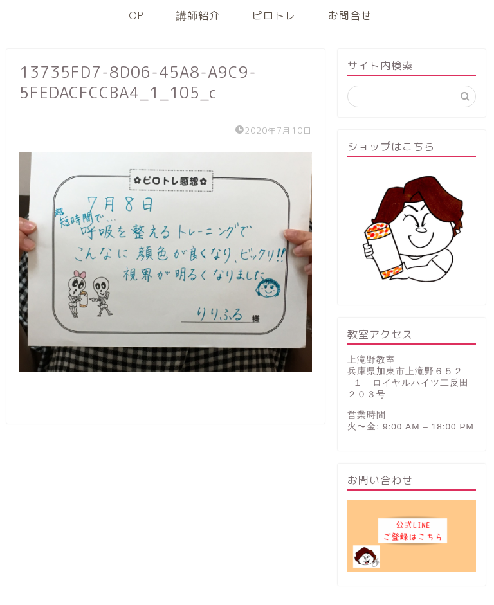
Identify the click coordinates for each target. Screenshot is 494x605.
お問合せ (350, 15)
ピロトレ (274, 15)
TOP (133, 15)
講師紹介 (198, 15)
